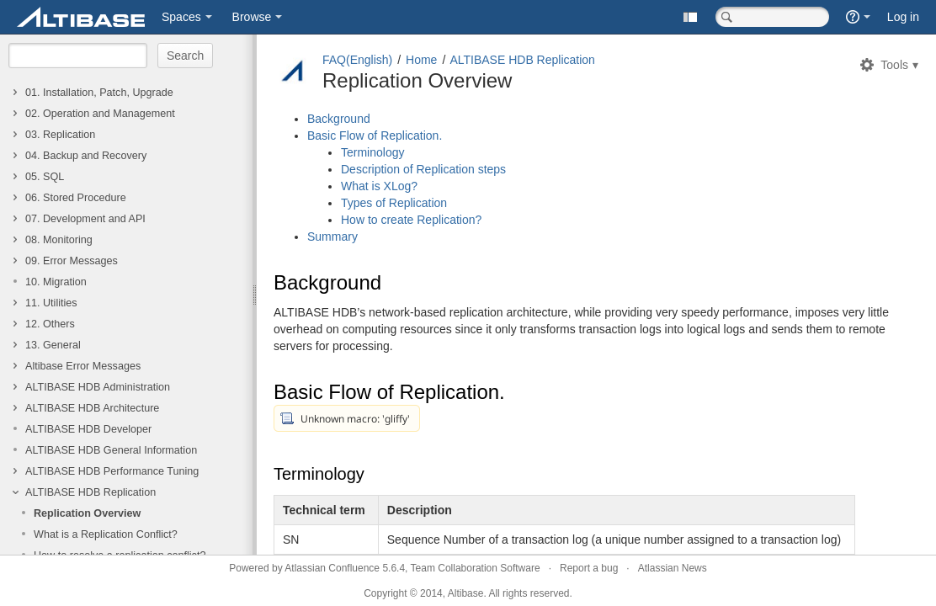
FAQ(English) (357, 59)
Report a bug (589, 568)
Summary (332, 236)
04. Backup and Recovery (85, 156)
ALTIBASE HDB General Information (111, 450)
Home (421, 59)
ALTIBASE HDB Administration (97, 387)
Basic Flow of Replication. (374, 135)
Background (338, 118)
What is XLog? (379, 186)
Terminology (372, 152)
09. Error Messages (71, 261)
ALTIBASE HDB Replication (90, 492)
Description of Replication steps (423, 169)
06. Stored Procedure (75, 198)
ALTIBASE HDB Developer (88, 429)
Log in (903, 17)
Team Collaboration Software (475, 568)
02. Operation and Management (100, 114)
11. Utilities (51, 303)
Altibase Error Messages (83, 366)
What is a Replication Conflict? (106, 534)
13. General (53, 345)
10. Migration (56, 282)
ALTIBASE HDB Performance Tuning (112, 471)
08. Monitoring (59, 240)
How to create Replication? (411, 219)
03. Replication (60, 135)
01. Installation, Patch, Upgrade (99, 92)
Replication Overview (87, 513)
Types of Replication (394, 203)
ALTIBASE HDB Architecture (92, 408)
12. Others (50, 324)
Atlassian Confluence (332, 568)
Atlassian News (672, 568)
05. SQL (44, 177)
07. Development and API (85, 219)
